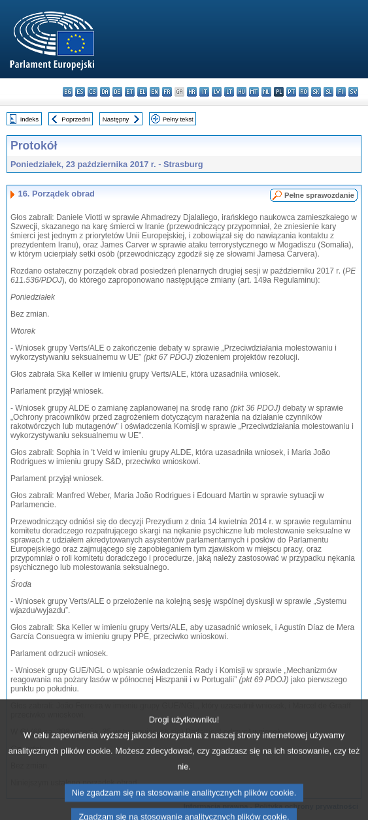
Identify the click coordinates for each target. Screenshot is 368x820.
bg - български (68, 92)
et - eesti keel (130, 92)
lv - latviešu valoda (217, 92)
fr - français (167, 92)
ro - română (304, 92)
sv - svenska (353, 92)
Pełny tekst (178, 119)
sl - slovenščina (328, 92)
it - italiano (204, 92)
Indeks (29, 119)
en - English (154, 92)
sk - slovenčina (316, 92)
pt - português (291, 92)
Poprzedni (75, 119)
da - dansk (105, 92)
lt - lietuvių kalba (229, 92)
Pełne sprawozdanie (319, 195)
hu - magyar (241, 92)
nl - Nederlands (266, 92)
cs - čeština (92, 92)
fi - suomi (341, 92)
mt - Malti (254, 92)
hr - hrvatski (192, 92)
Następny (116, 119)
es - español (80, 92)
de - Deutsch (117, 92)
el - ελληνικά (142, 92)
